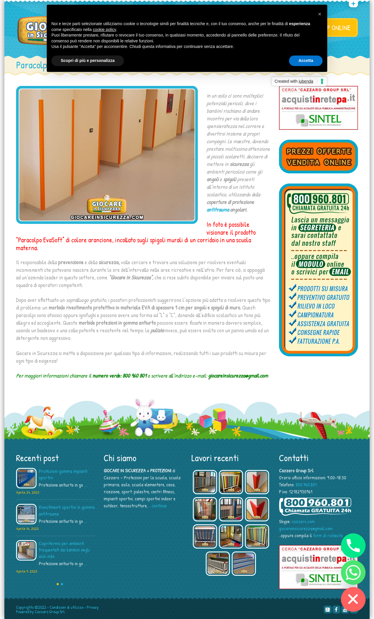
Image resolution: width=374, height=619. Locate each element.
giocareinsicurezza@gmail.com (306, 528)
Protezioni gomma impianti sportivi (63, 474)
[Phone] (353, 545)
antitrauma (218, 209)
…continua (158, 505)
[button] (319, 14)
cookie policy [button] (104, 29)
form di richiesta (328, 535)
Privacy (93, 607)
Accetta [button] (305, 60)
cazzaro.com (303, 521)
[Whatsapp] (353, 572)
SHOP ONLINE (333, 27)
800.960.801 (306, 484)
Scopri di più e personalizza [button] (88, 60)
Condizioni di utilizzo (66, 607)
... (85, 485)
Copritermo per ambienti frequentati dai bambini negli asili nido (64, 549)
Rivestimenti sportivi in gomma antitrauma (67, 510)
